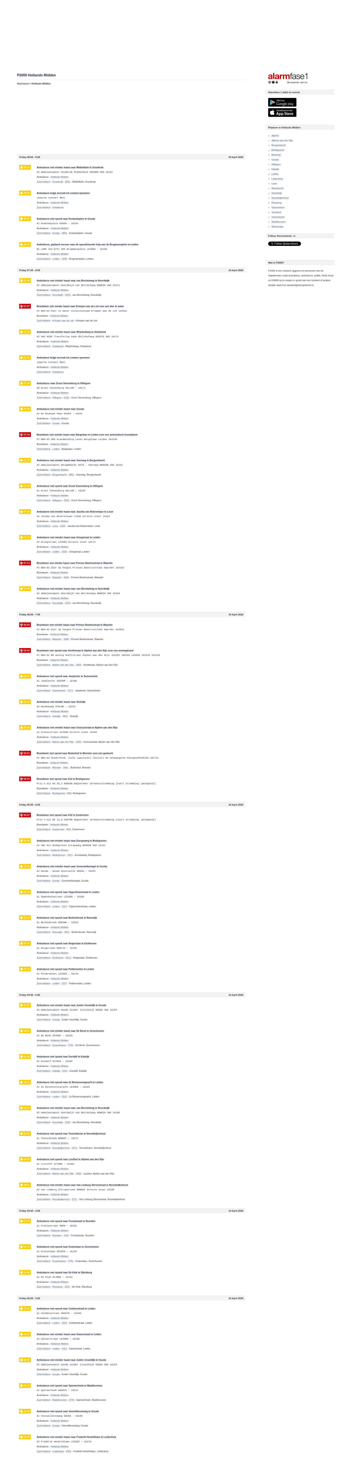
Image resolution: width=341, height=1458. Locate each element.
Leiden (275, 174)
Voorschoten (278, 217)
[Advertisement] (131, 119)
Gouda (275, 159)
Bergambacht (278, 145)
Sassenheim (278, 207)
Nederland (23, 83)
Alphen (275, 135)
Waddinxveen (278, 221)
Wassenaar (277, 226)
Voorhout (276, 212)
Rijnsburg (276, 202)
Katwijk (275, 169)
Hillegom (276, 164)
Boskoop (276, 154)
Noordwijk (276, 193)
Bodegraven (277, 150)
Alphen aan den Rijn (282, 140)
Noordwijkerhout (280, 198)
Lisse (274, 183)
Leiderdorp (277, 178)
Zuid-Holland (43, 181)
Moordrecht (277, 188)
